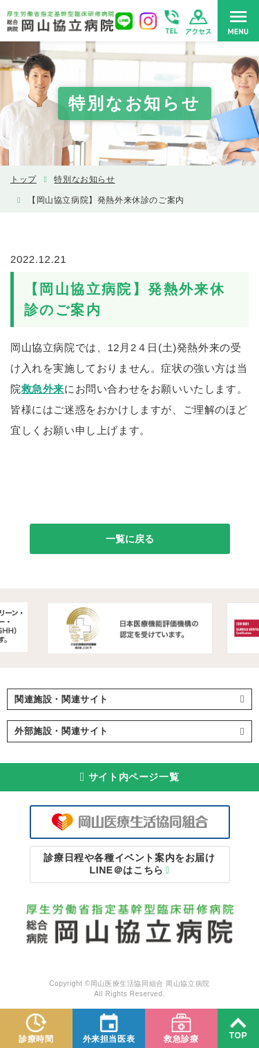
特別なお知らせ (84, 179)
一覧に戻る (130, 538)
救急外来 (42, 389)
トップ (23, 179)
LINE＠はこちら (129, 864)
